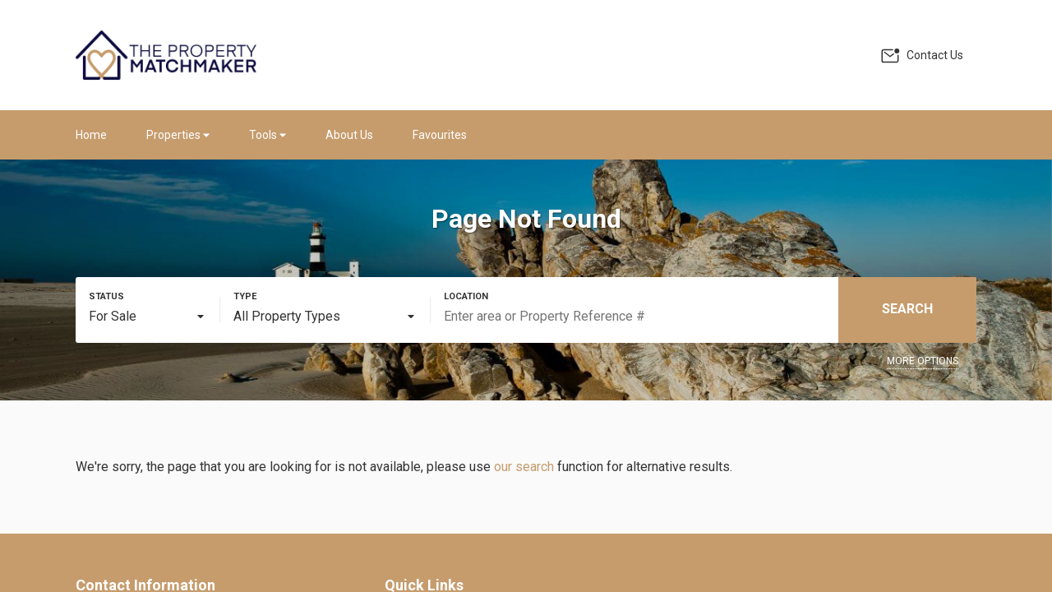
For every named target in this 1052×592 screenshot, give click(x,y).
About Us (349, 134)
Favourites (440, 134)
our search (524, 466)
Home (91, 134)
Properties (178, 135)
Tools (267, 135)
